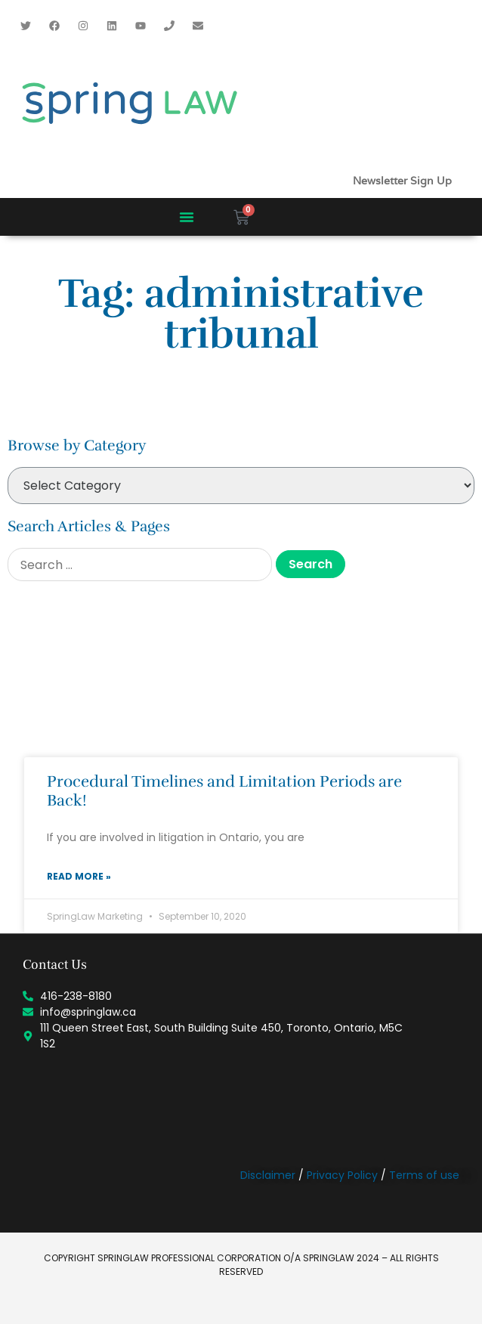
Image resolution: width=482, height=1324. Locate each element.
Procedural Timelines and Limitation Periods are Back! (224, 791)
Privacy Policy (342, 1175)
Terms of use (424, 1175)
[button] (186, 217)
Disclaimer (267, 1175)
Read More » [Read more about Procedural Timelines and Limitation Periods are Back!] (79, 876)
